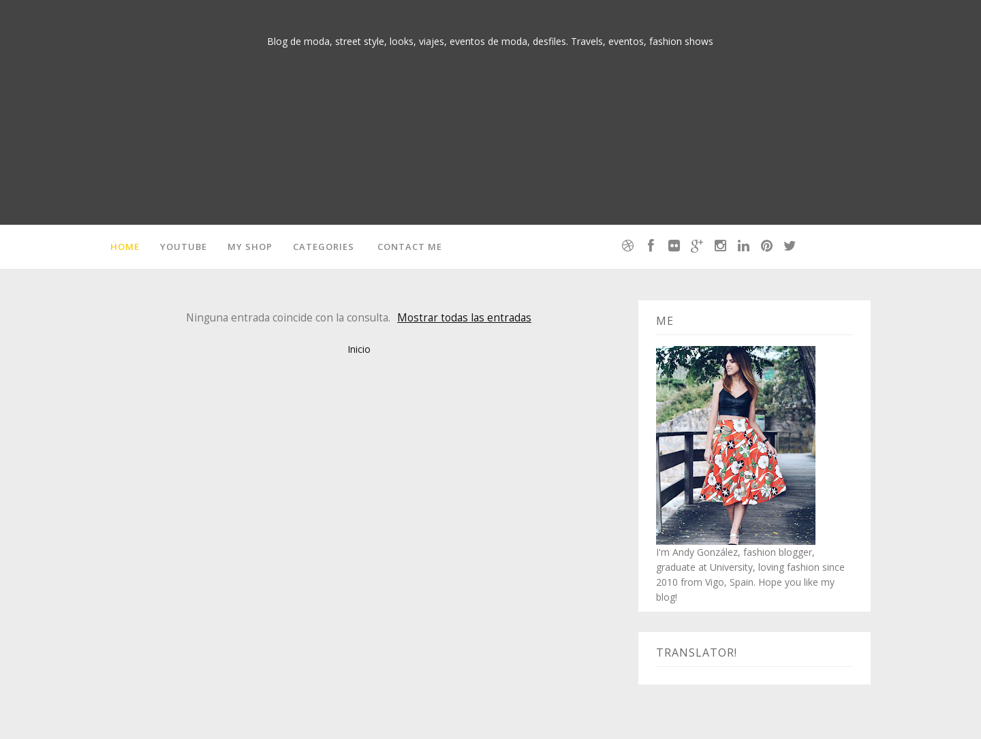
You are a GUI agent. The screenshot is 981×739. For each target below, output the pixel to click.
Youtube (183, 246)
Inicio (359, 349)
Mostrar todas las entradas (464, 318)
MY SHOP (250, 246)
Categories (323, 246)
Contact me (409, 246)
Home (125, 246)
